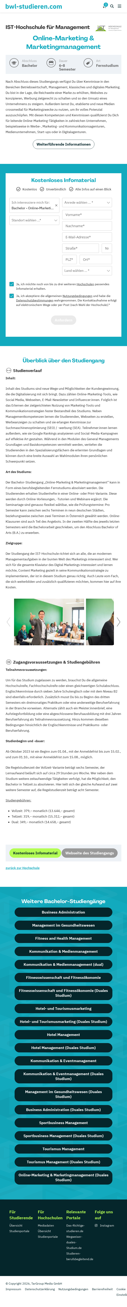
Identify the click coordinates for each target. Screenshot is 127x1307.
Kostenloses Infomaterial (35, 852)
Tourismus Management (63, 1148)
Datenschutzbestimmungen (34, 300)
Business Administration (63, 912)
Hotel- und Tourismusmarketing (63, 1008)
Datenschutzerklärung (40, 1289)
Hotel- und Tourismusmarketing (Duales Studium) (63, 1021)
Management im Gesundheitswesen (63, 925)
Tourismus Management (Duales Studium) (63, 1161)
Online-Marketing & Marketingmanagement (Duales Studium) (63, 1177)
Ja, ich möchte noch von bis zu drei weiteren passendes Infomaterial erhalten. (62, 286)
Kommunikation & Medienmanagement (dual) (63, 964)
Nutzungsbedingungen (77, 296)
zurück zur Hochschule (23, 868)
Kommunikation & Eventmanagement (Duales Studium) (63, 1076)
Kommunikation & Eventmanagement (63, 1060)
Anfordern (63, 320)
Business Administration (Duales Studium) (63, 1109)
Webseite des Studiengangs (89, 852)
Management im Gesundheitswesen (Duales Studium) (63, 1094)
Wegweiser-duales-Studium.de (74, 1242)
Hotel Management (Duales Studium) (63, 1047)
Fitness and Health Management (63, 938)
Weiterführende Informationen (64, 144)
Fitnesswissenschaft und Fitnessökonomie (63, 977)
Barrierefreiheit (102, 1289)
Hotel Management (63, 1034)
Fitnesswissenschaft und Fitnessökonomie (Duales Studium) (63, 993)
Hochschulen (85, 284)
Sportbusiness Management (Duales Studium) (63, 1135)
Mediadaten (46, 1225)
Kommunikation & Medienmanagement (63, 951)
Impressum (13, 1289)
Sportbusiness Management (63, 1122)
